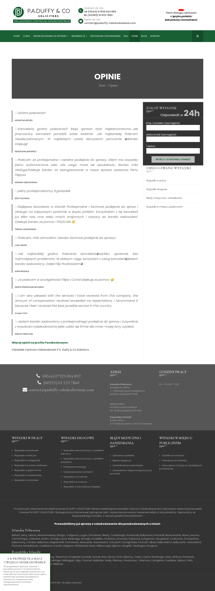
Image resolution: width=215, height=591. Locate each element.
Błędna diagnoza (122, 460)
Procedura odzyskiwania (105, 36)
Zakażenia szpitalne (123, 455)
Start (16, 36)
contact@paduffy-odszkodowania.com (61, 389)
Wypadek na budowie (26, 450)
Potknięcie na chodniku (174, 460)
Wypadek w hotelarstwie (27, 475)
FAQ (126, 36)
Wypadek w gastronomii (27, 470)
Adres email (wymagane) (173, 136)
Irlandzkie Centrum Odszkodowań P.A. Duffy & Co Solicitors (50, 350)
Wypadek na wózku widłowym (30, 465)
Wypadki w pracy (156, 180)
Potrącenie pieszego (75, 466)
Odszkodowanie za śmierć (78, 472)
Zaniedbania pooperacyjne (128, 465)
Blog (144, 36)
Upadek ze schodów (173, 455)
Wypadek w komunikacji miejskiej (81, 486)
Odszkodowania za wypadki (49, 36)
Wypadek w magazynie (27, 460)
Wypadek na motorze (75, 476)
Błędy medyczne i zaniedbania (164, 198)
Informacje (78, 36)
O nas (26, 36)
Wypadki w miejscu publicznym (164, 206)
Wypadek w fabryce (25, 455)
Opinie (134, 36)
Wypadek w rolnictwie (26, 480)
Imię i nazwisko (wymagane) (173, 124)
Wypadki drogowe (156, 189)
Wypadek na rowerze (75, 481)
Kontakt (155, 36)
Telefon (173, 148)
